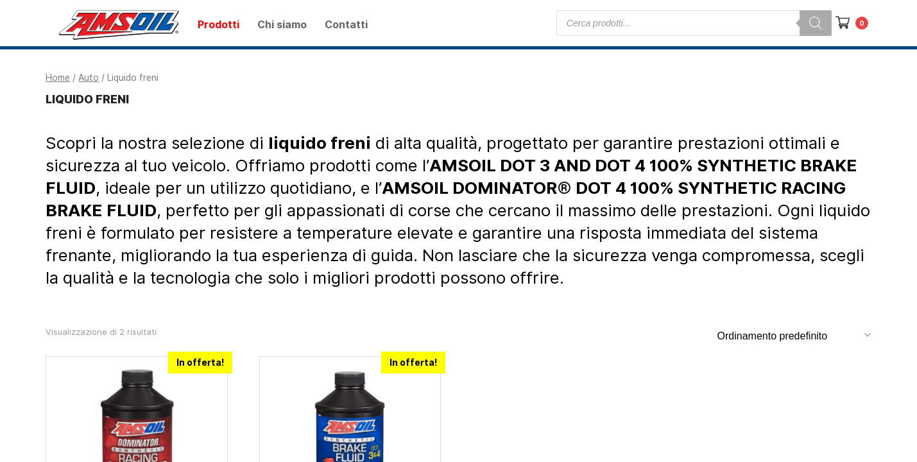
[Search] (816, 23)
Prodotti (218, 25)
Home (58, 78)
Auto (88, 78)
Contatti (346, 25)
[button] (839, 19)
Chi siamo (282, 25)
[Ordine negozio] (792, 335)
